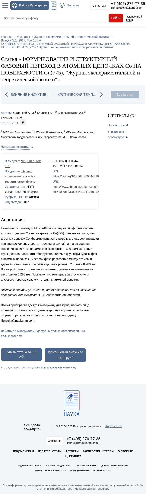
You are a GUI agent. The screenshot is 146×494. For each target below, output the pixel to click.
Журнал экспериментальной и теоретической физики (71, 36)
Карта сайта (113, 426)
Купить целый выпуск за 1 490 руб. (65, 355)
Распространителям (98, 451)
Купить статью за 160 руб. (21, 354)
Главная (6, 36)
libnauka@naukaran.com (126, 7)
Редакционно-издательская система (90, 471)
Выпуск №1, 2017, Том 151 (19, 40)
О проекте (125, 451)
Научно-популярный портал (50, 471)
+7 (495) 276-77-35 (128, 3)
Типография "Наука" (86, 466)
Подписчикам (23, 451)
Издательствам (50, 451)
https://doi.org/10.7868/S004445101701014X (83, 176)
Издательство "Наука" (30, 466)
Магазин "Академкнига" (59, 466)
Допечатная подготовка (114, 466)
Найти (116, 18)
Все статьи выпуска (124, 95)
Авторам (72, 451)
